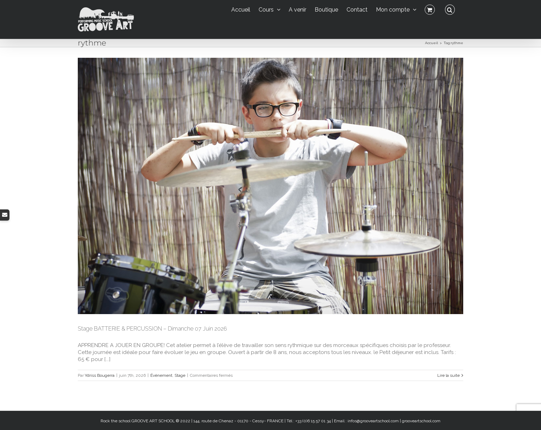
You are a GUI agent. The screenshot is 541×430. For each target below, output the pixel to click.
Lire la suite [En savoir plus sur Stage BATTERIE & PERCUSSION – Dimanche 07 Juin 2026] (448, 375)
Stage (179, 375)
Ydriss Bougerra (100, 375)
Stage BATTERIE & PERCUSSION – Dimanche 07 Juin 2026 (152, 328)
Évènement (161, 375)
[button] (450, 9)
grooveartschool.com (421, 420)
